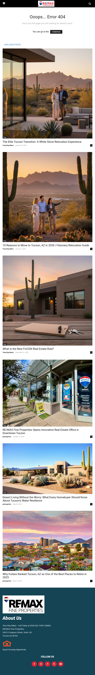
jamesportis (7, 437)
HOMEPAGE (56, 32)
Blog (4, 137)
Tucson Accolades (9, 570)
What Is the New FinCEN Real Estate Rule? (28, 348)
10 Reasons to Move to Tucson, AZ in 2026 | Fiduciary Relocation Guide (46, 245)
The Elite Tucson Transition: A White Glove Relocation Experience (42, 141)
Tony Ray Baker (8, 145)
